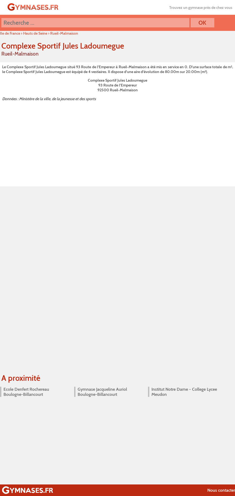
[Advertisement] (117, 142)
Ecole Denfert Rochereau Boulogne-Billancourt (26, 392)
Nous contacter (221, 490)
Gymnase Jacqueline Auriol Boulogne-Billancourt (102, 392)
